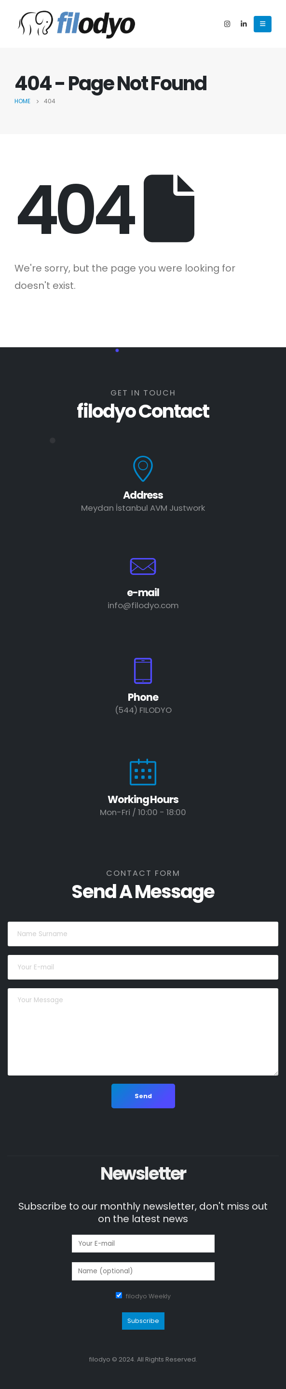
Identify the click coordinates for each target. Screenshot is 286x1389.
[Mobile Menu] (263, 24)
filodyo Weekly (148, 1296)
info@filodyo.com (143, 605)
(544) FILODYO (143, 710)
